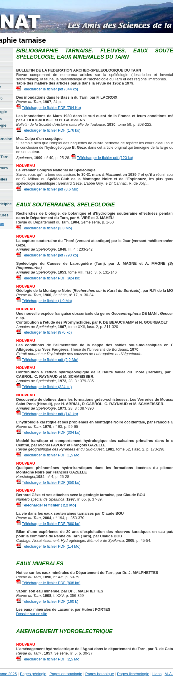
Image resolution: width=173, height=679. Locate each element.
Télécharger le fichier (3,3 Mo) (47, 228)
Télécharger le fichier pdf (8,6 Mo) (50, 189)
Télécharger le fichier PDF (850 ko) (51, 482)
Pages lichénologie (133, 674)
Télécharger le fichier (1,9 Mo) (47, 301)
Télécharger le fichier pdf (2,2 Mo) (50, 359)
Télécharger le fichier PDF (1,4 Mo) (51, 546)
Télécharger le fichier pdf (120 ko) (105, 157)
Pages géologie (33, 674)
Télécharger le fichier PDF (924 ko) (51, 278)
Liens (157, 674)
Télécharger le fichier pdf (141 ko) (50, 414)
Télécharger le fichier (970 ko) (47, 332)
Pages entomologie (65, 674)
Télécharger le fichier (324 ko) (47, 387)
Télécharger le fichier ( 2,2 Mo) (49, 505)
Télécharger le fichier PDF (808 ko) (51, 583)
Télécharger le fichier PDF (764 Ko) (51, 107)
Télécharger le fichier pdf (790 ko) (50, 255)
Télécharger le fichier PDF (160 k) (50, 601)
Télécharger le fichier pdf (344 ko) (50, 89)
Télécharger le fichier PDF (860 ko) (51, 523)
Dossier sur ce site (31, 614)
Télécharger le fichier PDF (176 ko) (51, 130)
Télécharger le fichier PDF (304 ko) (51, 432)
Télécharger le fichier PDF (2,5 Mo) (51, 659)
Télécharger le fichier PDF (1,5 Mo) (51, 455)
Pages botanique (99, 674)
